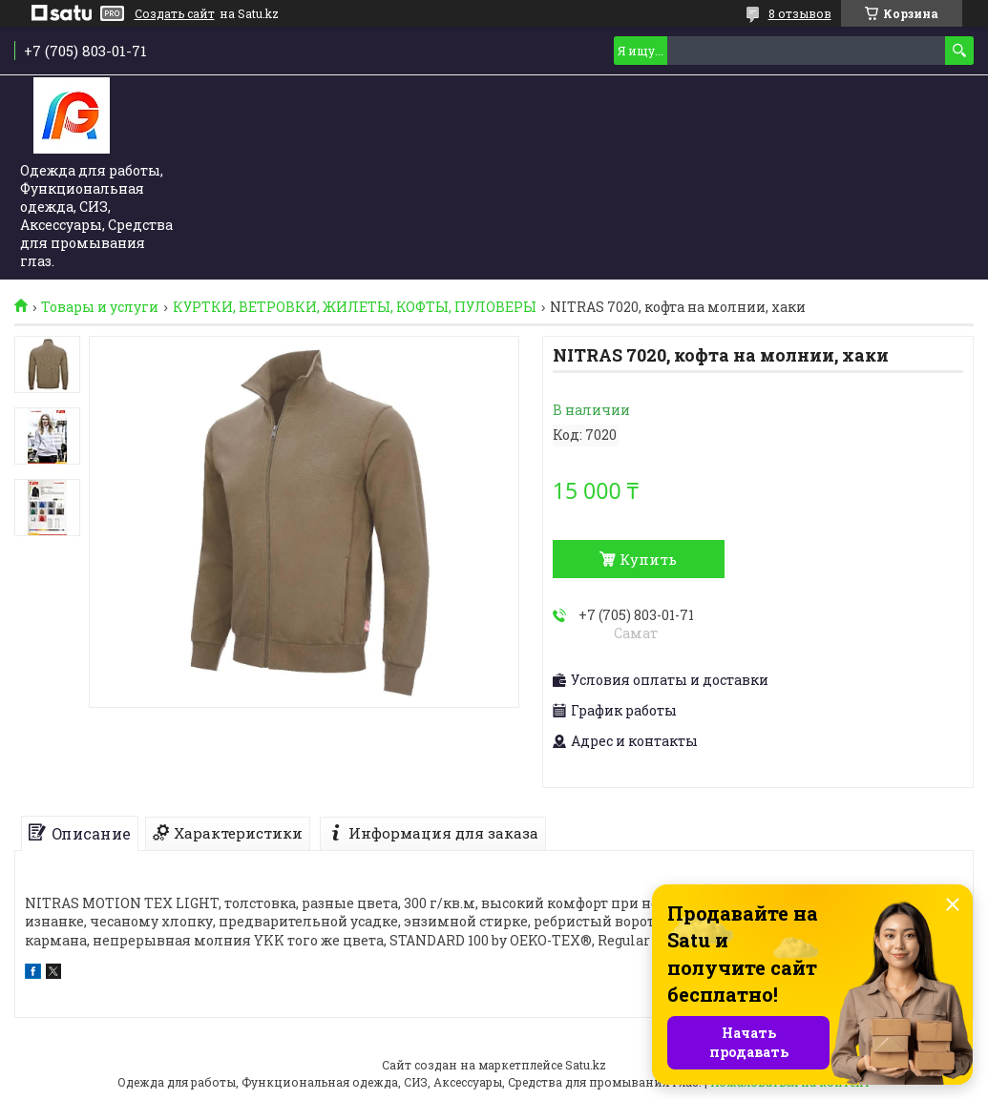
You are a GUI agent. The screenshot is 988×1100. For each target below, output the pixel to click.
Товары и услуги (99, 307)
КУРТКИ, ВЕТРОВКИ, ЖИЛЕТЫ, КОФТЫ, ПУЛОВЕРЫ (354, 307)
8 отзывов (799, 13)
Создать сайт (175, 13)
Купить (648, 559)
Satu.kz (585, 1064)
